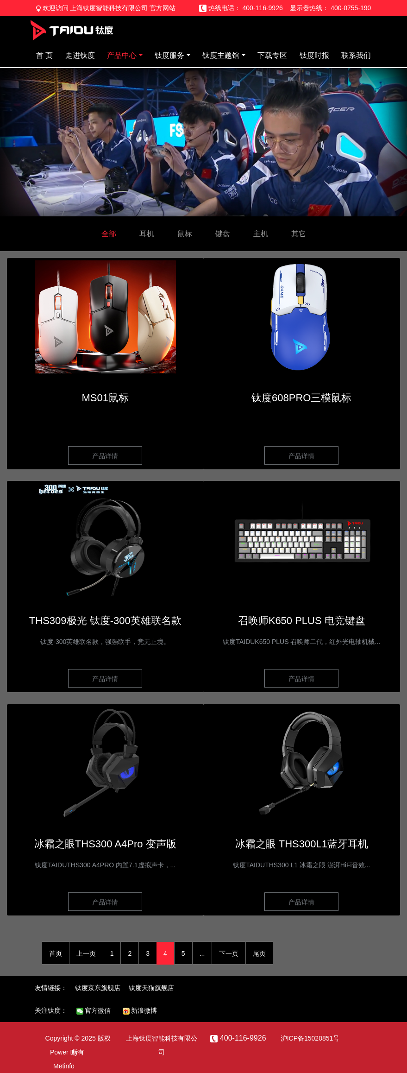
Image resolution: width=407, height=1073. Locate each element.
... (202, 953)
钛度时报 (314, 55)
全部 (108, 234)
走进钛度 (80, 55)
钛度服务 (169, 55)
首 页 (44, 55)
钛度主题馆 (220, 55)
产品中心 (122, 55)
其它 (298, 234)
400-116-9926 (263, 8)
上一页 (86, 953)
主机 (260, 234)
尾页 (259, 953)
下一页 (228, 953)
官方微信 (93, 1010)
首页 (55, 953)
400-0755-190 (351, 8)
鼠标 (184, 234)
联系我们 (356, 55)
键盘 (222, 234)
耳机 (146, 234)
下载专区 (272, 55)
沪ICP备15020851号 (310, 1038)
